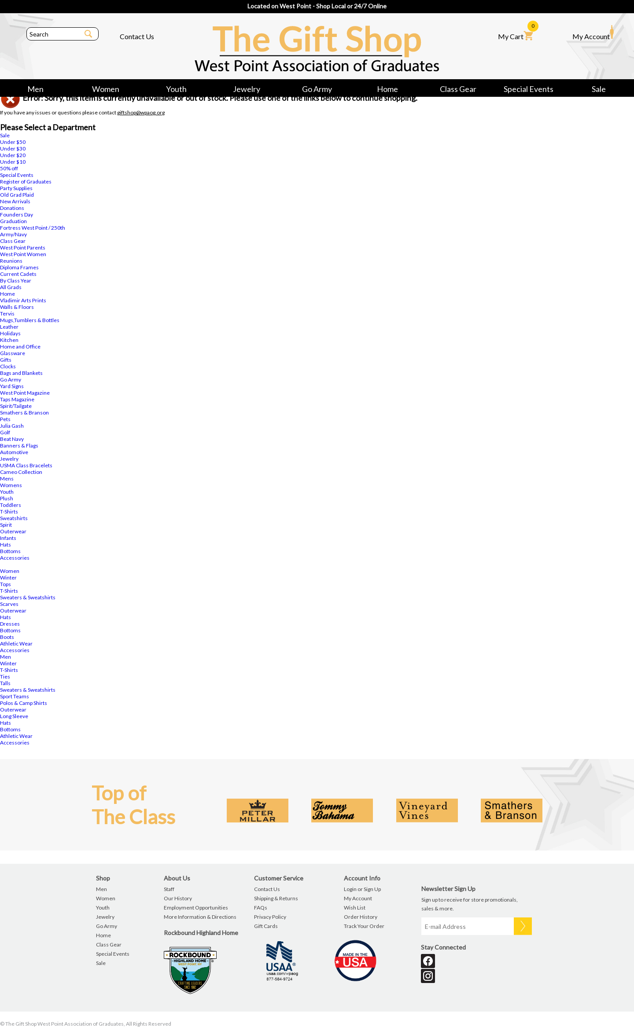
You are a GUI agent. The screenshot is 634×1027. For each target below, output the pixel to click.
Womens (11, 485)
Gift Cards (266, 926)
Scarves (9, 604)
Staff (169, 889)
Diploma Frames (19, 267)
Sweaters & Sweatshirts (27, 597)
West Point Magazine (25, 392)
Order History (360, 916)
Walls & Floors (17, 307)
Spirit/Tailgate (16, 406)
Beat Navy (12, 439)
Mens (7, 478)
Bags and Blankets (21, 373)
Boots (7, 637)
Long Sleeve (14, 716)
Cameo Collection (21, 472)
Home (387, 89)
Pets (5, 419)
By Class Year (15, 280)
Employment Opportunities (196, 907)
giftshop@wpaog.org (141, 112)
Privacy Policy (270, 916)
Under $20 (13, 155)
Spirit (6, 524)
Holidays (10, 333)
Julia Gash (12, 425)
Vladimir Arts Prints (23, 300)
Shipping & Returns (276, 898)
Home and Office (20, 346)
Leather (9, 326)
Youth (176, 89)
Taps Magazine (17, 399)
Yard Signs (12, 386)
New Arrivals (15, 201)
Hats (5, 544)
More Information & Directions (200, 916)
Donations (12, 208)
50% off (9, 168)
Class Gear (458, 89)
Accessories (14, 557)
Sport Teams (14, 696)
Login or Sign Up (362, 889)
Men (35, 89)
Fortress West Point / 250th (32, 227)
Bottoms (10, 551)
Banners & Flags (19, 445)
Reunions (11, 260)
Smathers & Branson (24, 412)
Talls (5, 683)
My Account (593, 32)
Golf (5, 432)
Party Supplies (16, 188)
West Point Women (23, 254)
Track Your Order (364, 926)
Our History (178, 898)
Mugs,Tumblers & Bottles (29, 320)
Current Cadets (18, 274)
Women (105, 89)
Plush (6, 498)
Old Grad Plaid (17, 194)
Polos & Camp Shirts (23, 703)
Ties (5, 676)
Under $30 (13, 148)
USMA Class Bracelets (26, 465)
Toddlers (10, 505)
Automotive (14, 452)
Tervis (7, 313)
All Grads (11, 287)
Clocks (8, 366)
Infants (8, 538)
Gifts (5, 359)
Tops (5, 584)
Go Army (317, 89)
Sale (599, 89)
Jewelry (246, 89)
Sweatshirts (14, 518)
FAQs (260, 907)
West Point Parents (22, 247)
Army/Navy (13, 234)
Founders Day (16, 214)
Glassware (12, 353)
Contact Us (137, 36)
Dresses (10, 623)
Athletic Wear (16, 643)
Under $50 (13, 142)
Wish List (354, 907)
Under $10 (13, 161)
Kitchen (9, 340)
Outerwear (13, 531)
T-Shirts (9, 511)
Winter (8, 577)
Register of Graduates (26, 181)
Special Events (528, 89)
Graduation (13, 221)
